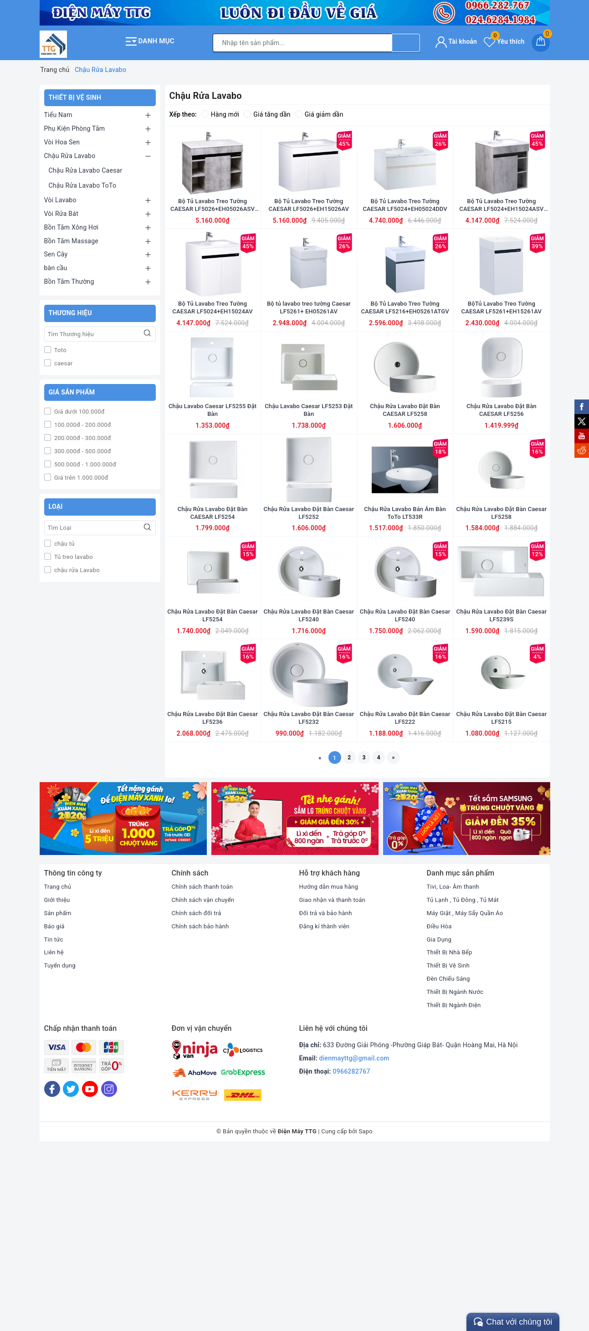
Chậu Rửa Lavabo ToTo (83, 183)
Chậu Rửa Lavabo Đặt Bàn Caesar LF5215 (501, 894)
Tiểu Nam (58, 112)
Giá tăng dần (267, 111)
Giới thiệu (58, 1080)
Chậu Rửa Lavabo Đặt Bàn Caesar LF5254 (212, 762)
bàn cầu (55, 265)
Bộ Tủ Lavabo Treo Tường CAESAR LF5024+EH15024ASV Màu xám (501, 232)
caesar (63, 360)
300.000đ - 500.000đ (82, 448)
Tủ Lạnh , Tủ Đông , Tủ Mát (465, 1080)
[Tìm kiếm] (406, 41)
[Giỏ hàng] (541, 41)
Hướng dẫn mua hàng (331, 1066)
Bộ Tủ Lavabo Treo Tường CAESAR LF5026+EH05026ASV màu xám (212, 232)
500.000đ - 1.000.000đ (85, 462)
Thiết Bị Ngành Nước (457, 1171)
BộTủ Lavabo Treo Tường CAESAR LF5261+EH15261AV (501, 364)
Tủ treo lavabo (73, 554)
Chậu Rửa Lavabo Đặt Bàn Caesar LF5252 (308, 629)
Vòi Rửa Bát (61, 211)
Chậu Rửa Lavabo (70, 153)
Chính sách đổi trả (198, 1092)
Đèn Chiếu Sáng (450, 1158)
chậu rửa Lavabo (76, 567)
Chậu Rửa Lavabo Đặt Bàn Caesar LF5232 (308, 894)
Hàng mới (220, 111)
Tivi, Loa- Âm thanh (455, 1066)
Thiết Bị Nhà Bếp (451, 1132)
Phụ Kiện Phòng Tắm (74, 125)
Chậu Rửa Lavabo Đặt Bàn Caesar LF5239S (501, 762)
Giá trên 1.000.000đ (80, 475)
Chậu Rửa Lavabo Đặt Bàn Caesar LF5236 (212, 894)
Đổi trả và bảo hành (327, 1092)
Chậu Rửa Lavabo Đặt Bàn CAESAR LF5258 (404, 497)
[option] (123, 998)
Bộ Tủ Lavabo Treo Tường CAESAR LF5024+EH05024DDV (404, 232)
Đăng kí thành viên (326, 1106)
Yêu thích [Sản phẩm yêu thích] (504, 40)
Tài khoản (456, 40)
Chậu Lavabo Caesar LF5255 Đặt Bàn (212, 497)
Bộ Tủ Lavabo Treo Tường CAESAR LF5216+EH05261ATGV (405, 365)
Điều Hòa (440, 1106)
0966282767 (351, 1251)
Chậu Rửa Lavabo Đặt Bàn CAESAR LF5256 (501, 497)
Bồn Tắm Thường (69, 278)
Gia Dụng (440, 1119)
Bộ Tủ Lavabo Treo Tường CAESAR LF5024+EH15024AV (212, 364)
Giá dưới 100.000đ (79, 409)
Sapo (366, 1311)
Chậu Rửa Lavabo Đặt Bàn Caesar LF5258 (501, 629)
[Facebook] (52, 1269)
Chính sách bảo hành (202, 1106)
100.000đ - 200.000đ (82, 422)
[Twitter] (71, 1269)
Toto (60, 347)
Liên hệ (54, 1132)
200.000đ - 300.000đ (82, 435)
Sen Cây (56, 252)
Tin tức (54, 1119)
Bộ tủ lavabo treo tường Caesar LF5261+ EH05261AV (309, 364)
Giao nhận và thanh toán (334, 1080)
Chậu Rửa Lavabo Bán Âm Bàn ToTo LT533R (405, 629)
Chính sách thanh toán (204, 1066)
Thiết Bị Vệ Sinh (450, 1145)
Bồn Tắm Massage (71, 238)
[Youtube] (90, 1269)
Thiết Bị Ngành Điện (456, 1184)
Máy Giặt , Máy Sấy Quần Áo (468, 1092)
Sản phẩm (59, 1092)
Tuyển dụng (61, 1145)
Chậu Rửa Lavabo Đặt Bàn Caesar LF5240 (308, 762)
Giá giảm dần (319, 111)
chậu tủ (64, 541)
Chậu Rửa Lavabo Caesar (86, 167)
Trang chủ (58, 1066)
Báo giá (55, 1106)
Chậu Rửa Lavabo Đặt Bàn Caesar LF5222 (404, 894)
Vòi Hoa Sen (62, 139)
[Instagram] (109, 1269)
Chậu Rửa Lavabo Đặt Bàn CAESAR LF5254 (212, 629)
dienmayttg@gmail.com (354, 1238)
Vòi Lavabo (60, 197)
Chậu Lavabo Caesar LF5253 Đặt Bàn (308, 497)
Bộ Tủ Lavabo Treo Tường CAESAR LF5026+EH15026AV (309, 232)
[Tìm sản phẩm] (302, 41)
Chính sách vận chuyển (205, 1080)
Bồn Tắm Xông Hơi (71, 224)
